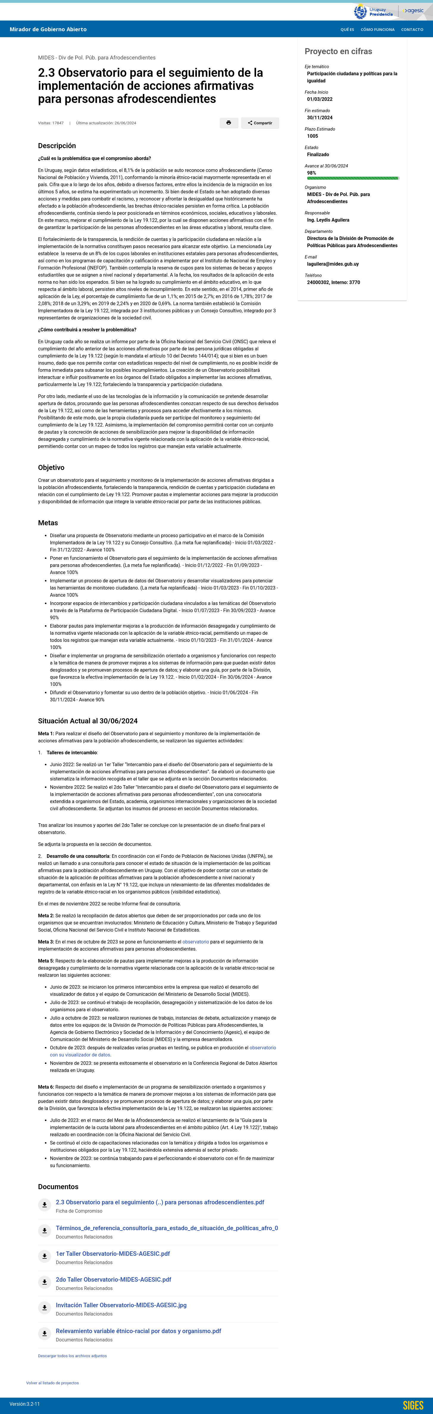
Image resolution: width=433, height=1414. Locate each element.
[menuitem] (347, 29)
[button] (229, 123)
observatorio (196, 942)
